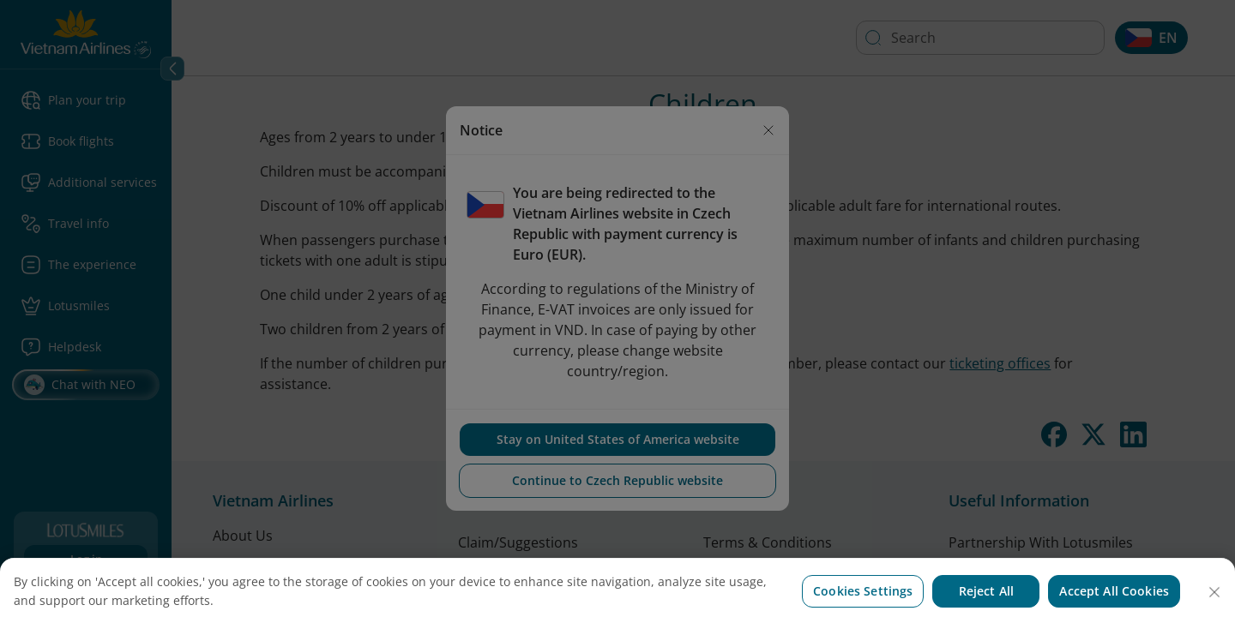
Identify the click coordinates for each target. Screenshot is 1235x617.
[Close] (1214, 605)
